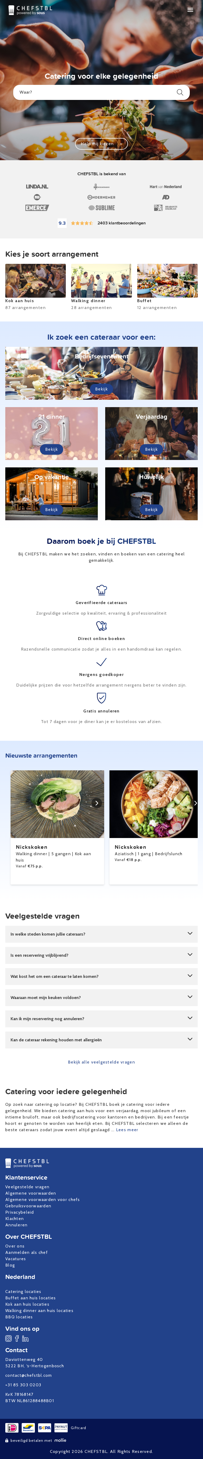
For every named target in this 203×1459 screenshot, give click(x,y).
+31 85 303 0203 (23, 1384)
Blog (10, 1265)
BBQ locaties (19, 1316)
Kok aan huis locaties (27, 1304)
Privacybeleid (19, 1212)
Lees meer (127, 1129)
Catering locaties (23, 1291)
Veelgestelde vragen (27, 1186)
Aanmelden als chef (26, 1252)
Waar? (101, 92)
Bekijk (101, 389)
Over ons (15, 1246)
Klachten (14, 1218)
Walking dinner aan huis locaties (39, 1310)
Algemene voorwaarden (30, 1193)
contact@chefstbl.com (28, 1375)
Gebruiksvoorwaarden (28, 1205)
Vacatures (15, 1258)
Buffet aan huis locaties (30, 1297)
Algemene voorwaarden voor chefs (42, 1199)
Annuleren (16, 1224)
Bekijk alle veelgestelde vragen (101, 1062)
